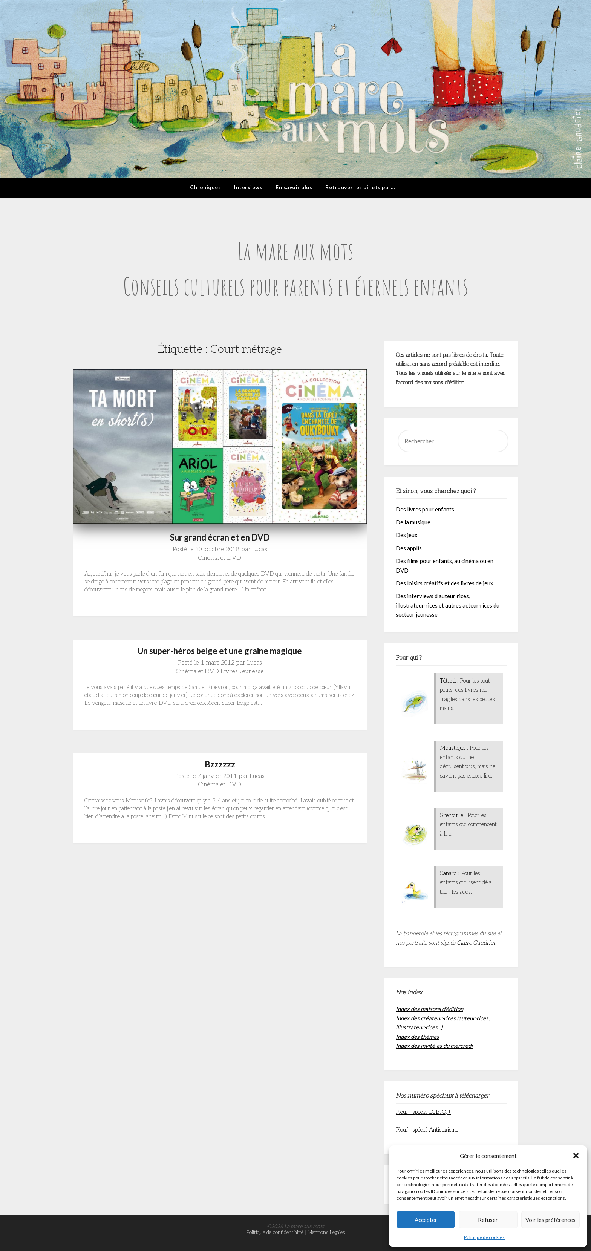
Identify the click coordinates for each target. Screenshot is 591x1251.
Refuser (488, 1219)
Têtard (448, 680)
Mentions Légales (326, 1232)
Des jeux (407, 534)
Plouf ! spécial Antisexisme (427, 1129)
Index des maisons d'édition (429, 1008)
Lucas (259, 549)
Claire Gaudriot (476, 942)
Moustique (452, 747)
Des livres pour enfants (425, 509)
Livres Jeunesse (242, 671)
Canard (448, 873)
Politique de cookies (484, 1237)
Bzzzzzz (220, 764)
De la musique (413, 522)
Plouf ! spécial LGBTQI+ (423, 1112)
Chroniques (205, 187)
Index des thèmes (417, 1036)
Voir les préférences (550, 1219)
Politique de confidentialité (275, 1232)
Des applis (409, 548)
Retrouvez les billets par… (360, 187)
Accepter (426, 1219)
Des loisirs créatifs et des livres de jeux (444, 583)
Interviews (248, 187)
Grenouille (451, 815)
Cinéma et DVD (219, 558)
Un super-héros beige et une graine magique (220, 651)
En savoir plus (294, 187)
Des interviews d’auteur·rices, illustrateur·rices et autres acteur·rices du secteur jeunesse (447, 605)
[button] (576, 1155)
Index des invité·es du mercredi (434, 1045)
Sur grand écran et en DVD (220, 537)
